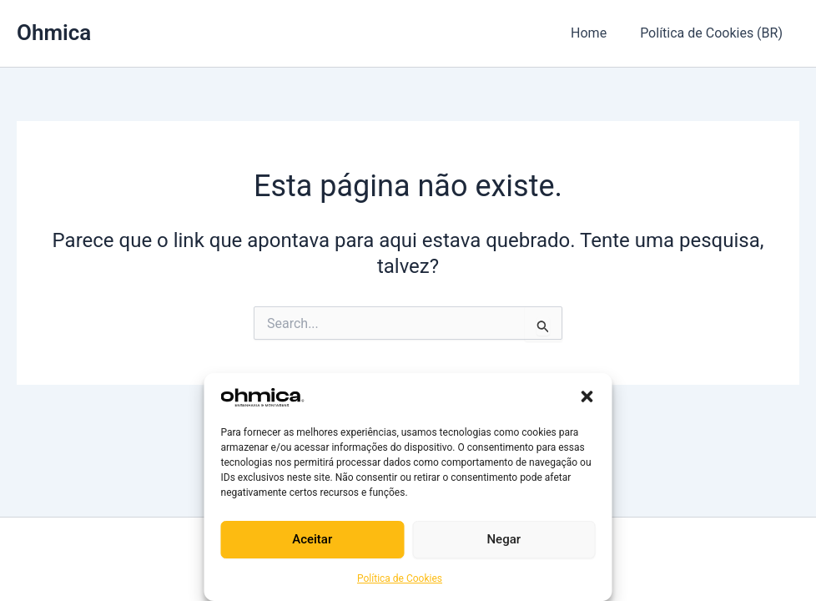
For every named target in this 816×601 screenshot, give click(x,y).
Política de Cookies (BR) (714, 33)
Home (599, 33)
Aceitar (312, 539)
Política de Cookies (399, 578)
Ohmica (54, 32)
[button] (587, 396)
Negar (503, 539)
